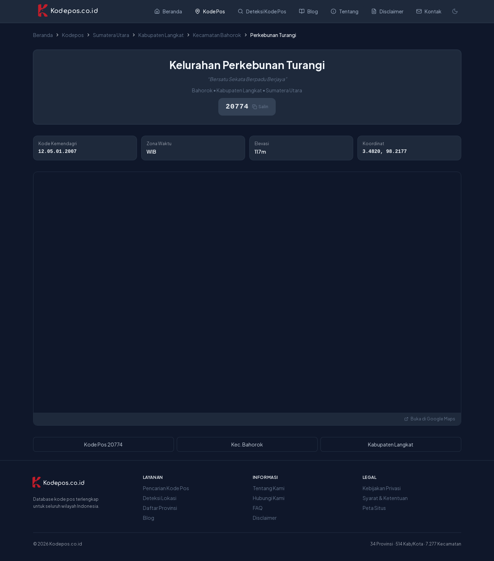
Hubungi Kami (268, 498)
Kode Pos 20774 (103, 444)
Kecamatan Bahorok (217, 35)
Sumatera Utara (111, 35)
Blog (148, 517)
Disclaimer (265, 517)
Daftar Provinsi (160, 508)
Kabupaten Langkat (161, 35)
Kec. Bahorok (247, 444)
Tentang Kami (268, 488)
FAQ (258, 508)
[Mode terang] (455, 11)
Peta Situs (374, 508)
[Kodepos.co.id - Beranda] (67, 11)
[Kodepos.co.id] (58, 483)
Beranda (43, 35)
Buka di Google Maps (429, 418)
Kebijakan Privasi (382, 488)
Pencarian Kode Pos (166, 488)
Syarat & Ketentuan (385, 498)
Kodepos (73, 35)
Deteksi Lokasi (159, 498)
